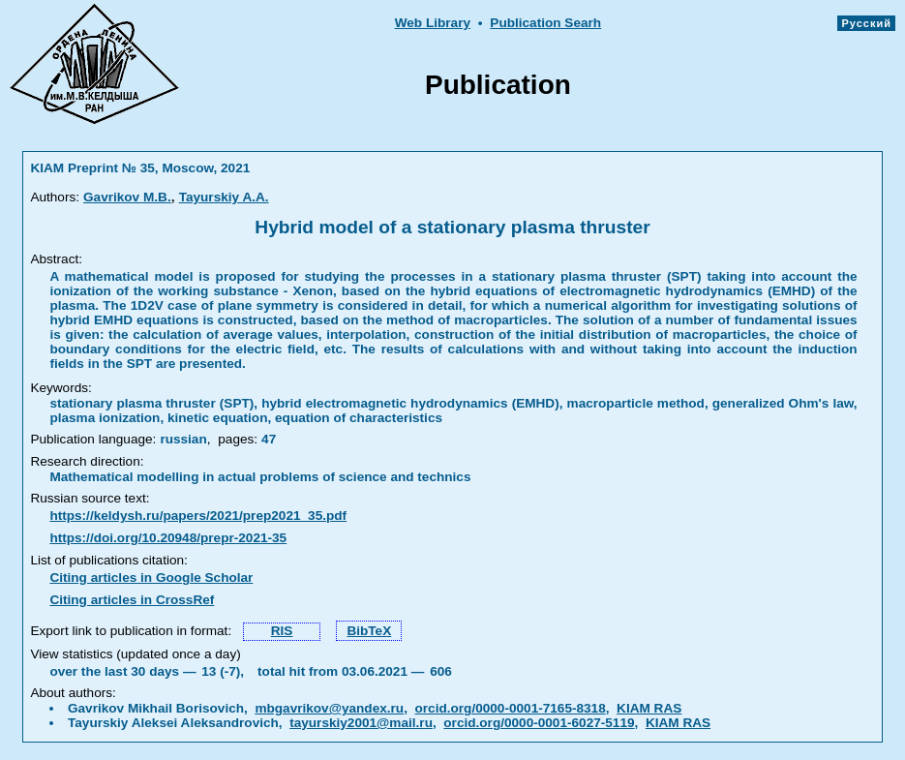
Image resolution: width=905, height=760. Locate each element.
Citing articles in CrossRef (131, 600)
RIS (282, 630)
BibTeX (369, 630)
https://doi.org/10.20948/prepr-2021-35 (168, 538)
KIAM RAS (649, 708)
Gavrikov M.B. (127, 197)
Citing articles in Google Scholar (151, 577)
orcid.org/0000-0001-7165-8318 (510, 708)
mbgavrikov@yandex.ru (329, 708)
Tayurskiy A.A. (224, 197)
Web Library (432, 22)
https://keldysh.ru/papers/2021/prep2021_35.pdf (198, 515)
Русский (866, 23)
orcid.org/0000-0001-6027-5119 (538, 722)
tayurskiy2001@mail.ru (361, 722)
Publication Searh (545, 22)
